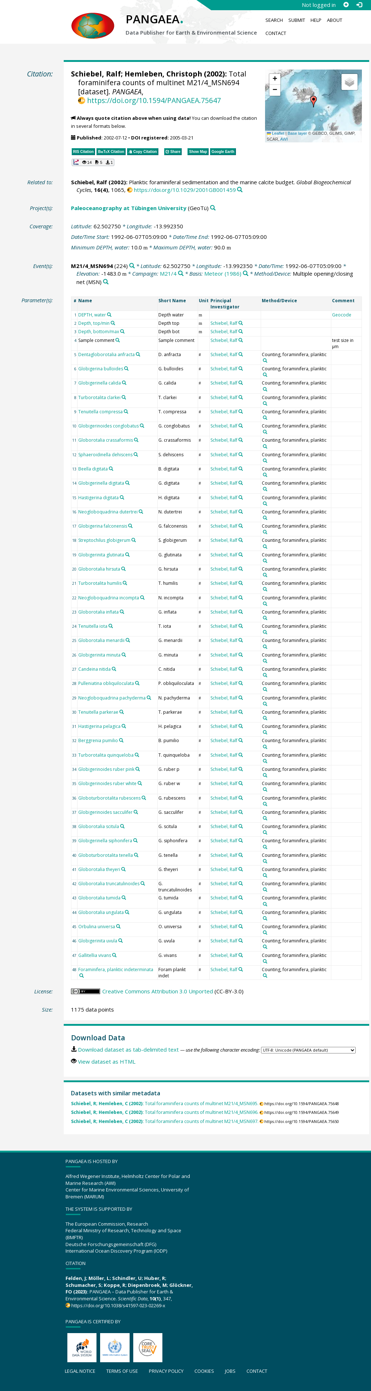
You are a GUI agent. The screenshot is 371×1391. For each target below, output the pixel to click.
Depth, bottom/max (98, 331)
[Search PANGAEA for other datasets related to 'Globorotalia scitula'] (122, 826)
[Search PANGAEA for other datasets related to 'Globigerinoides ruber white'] (140, 783)
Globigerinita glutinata (101, 555)
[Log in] (359, 4)
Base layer (297, 133)
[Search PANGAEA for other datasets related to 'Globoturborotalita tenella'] (136, 855)
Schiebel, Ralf (96, 74)
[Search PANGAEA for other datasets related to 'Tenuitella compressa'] (126, 411)
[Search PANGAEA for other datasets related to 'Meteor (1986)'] (245, 273)
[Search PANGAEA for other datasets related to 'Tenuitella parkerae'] (121, 712)
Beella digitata (93, 469)
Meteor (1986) (222, 273)
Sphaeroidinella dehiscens (105, 455)
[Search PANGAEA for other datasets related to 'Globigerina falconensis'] (130, 526)
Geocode (341, 315)
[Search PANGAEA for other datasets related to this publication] (239, 190)
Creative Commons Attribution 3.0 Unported (157, 991)
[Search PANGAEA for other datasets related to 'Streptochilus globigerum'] (133, 540)
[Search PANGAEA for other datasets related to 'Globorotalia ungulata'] (127, 912)
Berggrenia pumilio (98, 740)
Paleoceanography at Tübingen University (128, 208)
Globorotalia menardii (101, 640)
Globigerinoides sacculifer (105, 812)
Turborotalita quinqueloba (106, 755)
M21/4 (168, 273)
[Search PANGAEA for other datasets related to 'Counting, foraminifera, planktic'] (265, 360)
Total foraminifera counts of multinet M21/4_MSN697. (164, 1121)
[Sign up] (345, 4)
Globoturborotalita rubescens (109, 798)
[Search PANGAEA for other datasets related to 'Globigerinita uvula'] (120, 940)
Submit (296, 20)
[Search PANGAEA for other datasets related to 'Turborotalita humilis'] (125, 583)
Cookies (204, 1371)
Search (274, 20)
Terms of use (122, 1371)
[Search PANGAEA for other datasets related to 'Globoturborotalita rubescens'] (144, 798)
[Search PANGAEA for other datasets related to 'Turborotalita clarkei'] (124, 397)
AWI (284, 139)
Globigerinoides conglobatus (108, 426)
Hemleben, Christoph (163, 74)
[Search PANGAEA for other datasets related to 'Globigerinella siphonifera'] (135, 840)
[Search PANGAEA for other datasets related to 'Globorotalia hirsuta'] (123, 569)
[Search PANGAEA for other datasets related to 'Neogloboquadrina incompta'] (142, 597)
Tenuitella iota (92, 626)
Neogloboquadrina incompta (108, 598)
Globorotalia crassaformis (105, 440)
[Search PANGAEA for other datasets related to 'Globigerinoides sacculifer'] (136, 812)
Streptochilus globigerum (104, 540)
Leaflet (275, 133)
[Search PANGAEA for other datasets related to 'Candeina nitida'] (114, 669)
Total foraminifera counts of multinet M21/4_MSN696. (164, 1112)
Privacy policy (166, 1371)
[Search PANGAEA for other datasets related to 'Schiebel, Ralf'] (240, 323)
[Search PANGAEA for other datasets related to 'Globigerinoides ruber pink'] (137, 769)
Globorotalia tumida (99, 898)
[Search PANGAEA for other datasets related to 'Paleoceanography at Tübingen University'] (213, 208)
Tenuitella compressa (100, 412)
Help (316, 20)
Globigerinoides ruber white (107, 783)
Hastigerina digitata (98, 497)
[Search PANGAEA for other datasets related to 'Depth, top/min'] (113, 323)
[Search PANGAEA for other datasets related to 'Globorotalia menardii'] (128, 640)
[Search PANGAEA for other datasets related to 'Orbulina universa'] (118, 926)
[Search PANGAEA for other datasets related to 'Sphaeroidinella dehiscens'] (136, 454)
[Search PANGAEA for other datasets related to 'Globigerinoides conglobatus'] (142, 425)
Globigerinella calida (99, 383)
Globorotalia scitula (98, 826)
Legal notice (80, 1371)
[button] (313, 101)
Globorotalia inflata (98, 612)
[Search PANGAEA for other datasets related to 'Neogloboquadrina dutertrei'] (141, 511)
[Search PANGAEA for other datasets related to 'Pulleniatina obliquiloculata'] (137, 683)
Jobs (230, 1371)
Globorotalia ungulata (101, 912)
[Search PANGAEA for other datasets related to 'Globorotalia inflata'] (122, 612)
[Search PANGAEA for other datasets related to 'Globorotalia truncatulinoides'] (143, 883)
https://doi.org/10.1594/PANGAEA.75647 (154, 100)
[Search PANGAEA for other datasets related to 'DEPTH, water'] (109, 314)
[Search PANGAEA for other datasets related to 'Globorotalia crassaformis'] (136, 440)
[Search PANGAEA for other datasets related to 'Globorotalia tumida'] (124, 897)
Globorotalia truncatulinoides (108, 883)
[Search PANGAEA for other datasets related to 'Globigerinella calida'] (124, 383)
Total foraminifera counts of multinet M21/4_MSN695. (164, 1103)
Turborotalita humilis (100, 583)
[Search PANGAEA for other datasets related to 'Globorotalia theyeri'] (123, 869)
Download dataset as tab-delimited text (128, 1049)
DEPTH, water (92, 315)
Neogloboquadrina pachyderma (112, 698)
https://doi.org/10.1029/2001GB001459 (185, 189)
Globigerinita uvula (97, 941)
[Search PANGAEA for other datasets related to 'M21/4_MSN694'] (132, 266)
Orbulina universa (96, 926)
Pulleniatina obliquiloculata (106, 683)
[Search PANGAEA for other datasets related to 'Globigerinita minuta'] (124, 655)
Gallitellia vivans (94, 955)
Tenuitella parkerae (98, 712)
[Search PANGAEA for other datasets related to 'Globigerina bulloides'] (126, 368)
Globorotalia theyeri (99, 869)
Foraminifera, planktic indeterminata (115, 969)
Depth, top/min (94, 323)
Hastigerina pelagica (99, 726)
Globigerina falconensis (102, 526)
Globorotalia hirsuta (99, 569)
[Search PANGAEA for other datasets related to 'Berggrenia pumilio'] (121, 740)
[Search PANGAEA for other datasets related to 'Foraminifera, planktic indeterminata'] (81, 975)
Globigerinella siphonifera (105, 841)
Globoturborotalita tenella (105, 855)
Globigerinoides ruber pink (106, 769)
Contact (275, 33)
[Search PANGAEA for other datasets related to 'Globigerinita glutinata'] (127, 554)
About (334, 20)
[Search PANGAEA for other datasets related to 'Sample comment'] (117, 340)
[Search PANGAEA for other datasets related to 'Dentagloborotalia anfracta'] (138, 354)
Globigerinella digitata (101, 483)
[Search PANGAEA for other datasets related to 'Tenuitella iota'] (110, 626)
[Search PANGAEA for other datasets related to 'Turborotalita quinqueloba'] (137, 755)
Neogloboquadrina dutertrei (108, 512)
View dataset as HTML (106, 1061)
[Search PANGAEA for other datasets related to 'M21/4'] (180, 273)
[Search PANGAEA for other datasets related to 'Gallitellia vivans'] (114, 955)
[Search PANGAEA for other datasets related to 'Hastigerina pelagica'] (124, 726)
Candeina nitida (94, 669)
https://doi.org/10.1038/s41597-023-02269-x (118, 1305)
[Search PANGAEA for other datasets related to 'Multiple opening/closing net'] (105, 282)
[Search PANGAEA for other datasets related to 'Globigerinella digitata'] (127, 483)
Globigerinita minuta (99, 655)
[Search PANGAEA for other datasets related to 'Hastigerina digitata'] (122, 497)
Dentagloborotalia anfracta (106, 354)
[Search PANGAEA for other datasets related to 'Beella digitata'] (111, 468)
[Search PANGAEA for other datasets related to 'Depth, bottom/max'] (122, 331)
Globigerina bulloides (100, 369)
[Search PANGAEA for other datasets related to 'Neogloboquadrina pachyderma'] (149, 698)
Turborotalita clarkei (99, 397)
